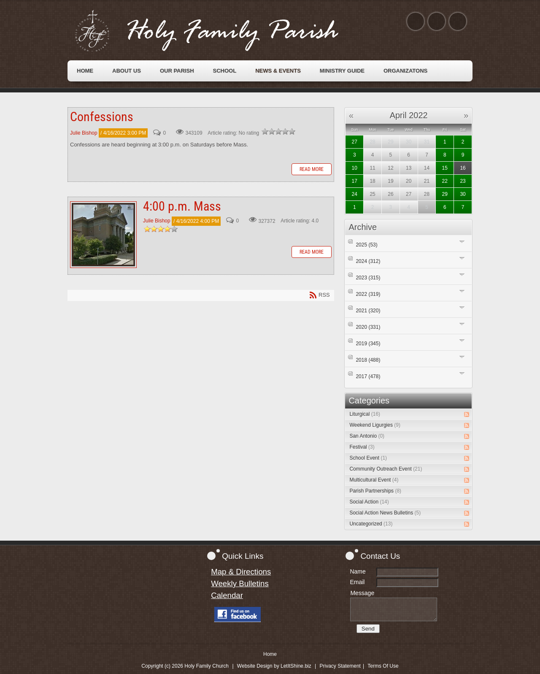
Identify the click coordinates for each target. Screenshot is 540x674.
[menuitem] (85, 70)
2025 (366, 245)
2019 (368, 343)
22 (445, 181)
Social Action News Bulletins (385, 513)
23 (462, 181)
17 (354, 181)
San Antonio (366, 436)
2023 (368, 278)
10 (354, 168)
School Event (368, 458)
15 (445, 168)
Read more (312, 169)
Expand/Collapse (462, 241)
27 (354, 142)
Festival (361, 447)
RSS (466, 414)
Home (270, 654)
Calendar (227, 595)
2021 (368, 311)
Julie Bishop (83, 133)
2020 (368, 327)
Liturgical (364, 414)
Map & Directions (241, 571)
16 (462, 168)
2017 (368, 376)
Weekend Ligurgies (374, 425)
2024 (368, 261)
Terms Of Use (382, 666)
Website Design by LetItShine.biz (274, 666)
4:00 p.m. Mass (103, 235)
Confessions (101, 116)
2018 (368, 360)
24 (354, 194)
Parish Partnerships (375, 491)
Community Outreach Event (385, 469)
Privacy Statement (340, 666)
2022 (368, 294)
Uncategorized (370, 524)
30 (462, 194)
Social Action (369, 502)
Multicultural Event (373, 480)
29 (445, 194)
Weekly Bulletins (240, 583)
